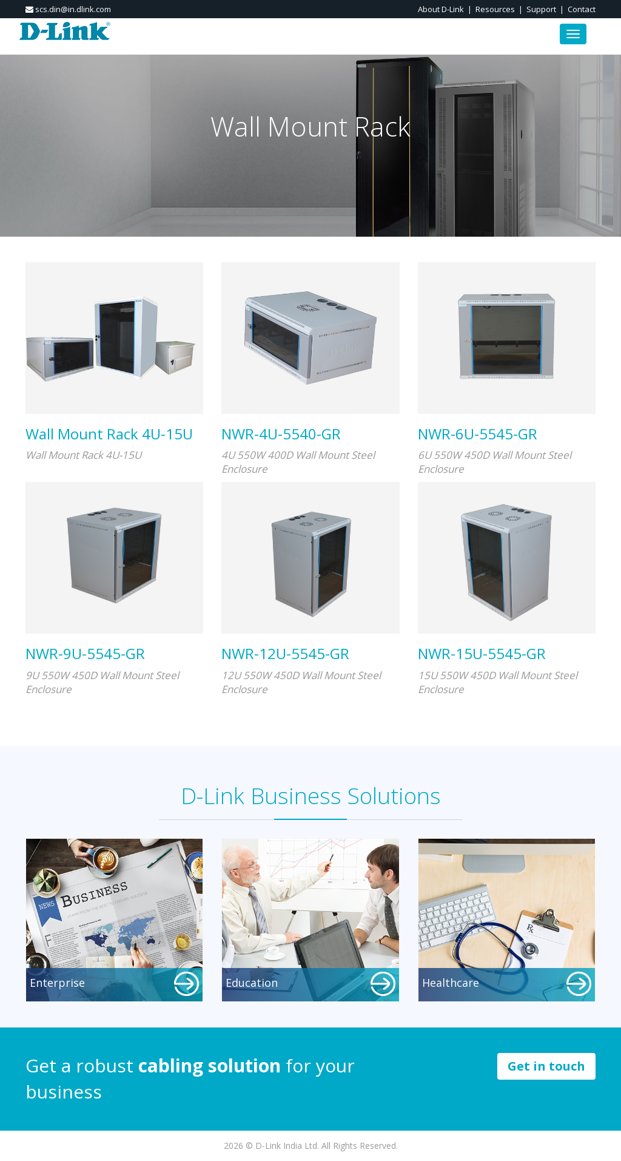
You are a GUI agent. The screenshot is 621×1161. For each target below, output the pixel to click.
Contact (582, 9)
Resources (495, 9)
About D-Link (441, 9)
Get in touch (546, 1066)
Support (541, 9)
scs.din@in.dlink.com (68, 9)
